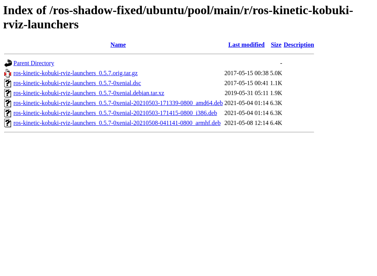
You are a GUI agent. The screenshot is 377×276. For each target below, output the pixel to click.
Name (118, 44)
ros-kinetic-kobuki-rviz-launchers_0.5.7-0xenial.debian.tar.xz (88, 93)
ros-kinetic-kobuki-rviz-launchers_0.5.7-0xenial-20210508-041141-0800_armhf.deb (117, 123)
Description (299, 44)
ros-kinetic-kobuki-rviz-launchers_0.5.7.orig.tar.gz (75, 73)
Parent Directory (33, 63)
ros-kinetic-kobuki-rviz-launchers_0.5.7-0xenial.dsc (77, 83)
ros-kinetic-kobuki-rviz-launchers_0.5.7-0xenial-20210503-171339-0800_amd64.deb (118, 103)
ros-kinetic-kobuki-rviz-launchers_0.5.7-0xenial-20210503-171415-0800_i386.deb (115, 113)
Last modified (246, 44)
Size (276, 44)
